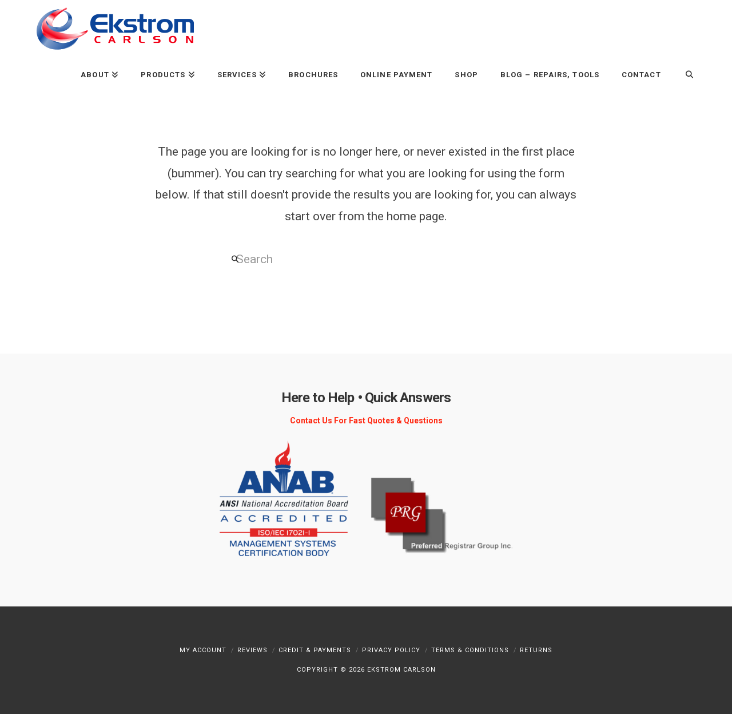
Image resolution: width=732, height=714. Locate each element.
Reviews (252, 650)
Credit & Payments (315, 650)
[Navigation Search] (683, 74)
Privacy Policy (391, 650)
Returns (536, 650)
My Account (203, 650)
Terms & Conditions (470, 650)
